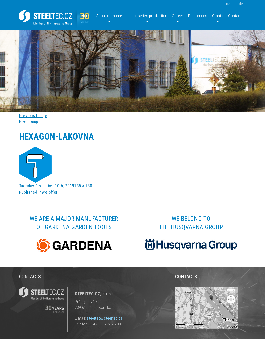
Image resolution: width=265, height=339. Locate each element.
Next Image (29, 121)
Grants (217, 18)
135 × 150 (83, 185)
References (197, 15)
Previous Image (33, 115)
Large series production (147, 18)
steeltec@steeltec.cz (104, 318)
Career (177, 18)
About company (109, 18)
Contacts (236, 15)
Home (86, 15)
